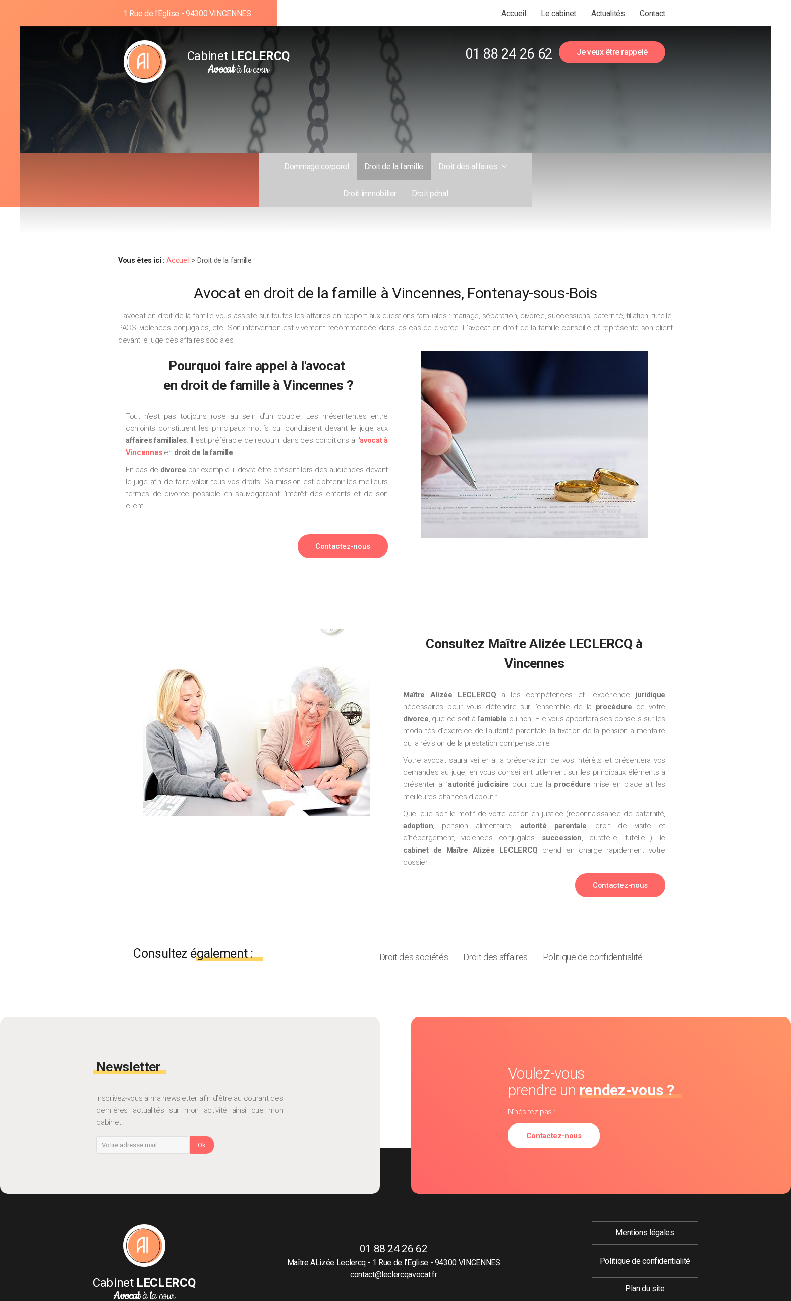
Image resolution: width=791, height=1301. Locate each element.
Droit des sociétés (413, 930)
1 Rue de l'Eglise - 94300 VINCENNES (187, 13)
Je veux (612, 52)
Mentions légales (644, 1206)
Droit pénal (549, 167)
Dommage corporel (256, 167)
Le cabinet (558, 13)
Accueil (513, 13)
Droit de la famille (333, 167)
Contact (652, 13)
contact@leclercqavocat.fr (393, 1247)
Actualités (608, 13)
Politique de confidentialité (593, 930)
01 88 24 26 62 (508, 54)
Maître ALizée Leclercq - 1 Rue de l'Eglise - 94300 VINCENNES (393, 1235)
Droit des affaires (408, 167)
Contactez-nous (342, 519)
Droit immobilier (489, 167)
